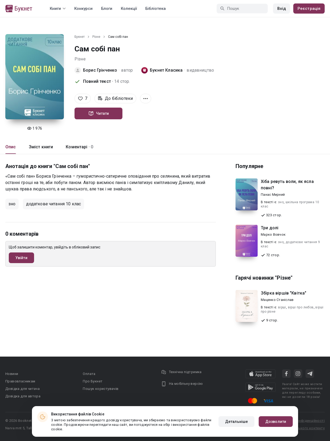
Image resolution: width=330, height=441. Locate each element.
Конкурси (83, 8)
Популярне (249, 166)
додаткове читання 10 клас (53, 203)
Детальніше (236, 421)
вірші (282, 307)
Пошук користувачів (100, 389)
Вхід (281, 8)
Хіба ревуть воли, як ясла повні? (287, 184)
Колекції (129, 8)
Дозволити (275, 421)
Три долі (269, 227)
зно (12, 203)
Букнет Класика (166, 70)
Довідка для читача (22, 389)
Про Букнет (92, 381)
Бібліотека (155, 8)
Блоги (106, 8)
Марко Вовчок (273, 234)
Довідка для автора (22, 396)
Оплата (89, 374)
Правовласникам (20, 381)
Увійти (21, 258)
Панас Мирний (273, 195)
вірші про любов (301, 307)
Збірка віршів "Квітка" (283, 293)
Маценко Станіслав (277, 300)
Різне (96, 37)
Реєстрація (309, 8)
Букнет (80, 37)
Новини (11, 374)
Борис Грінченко (100, 70)
